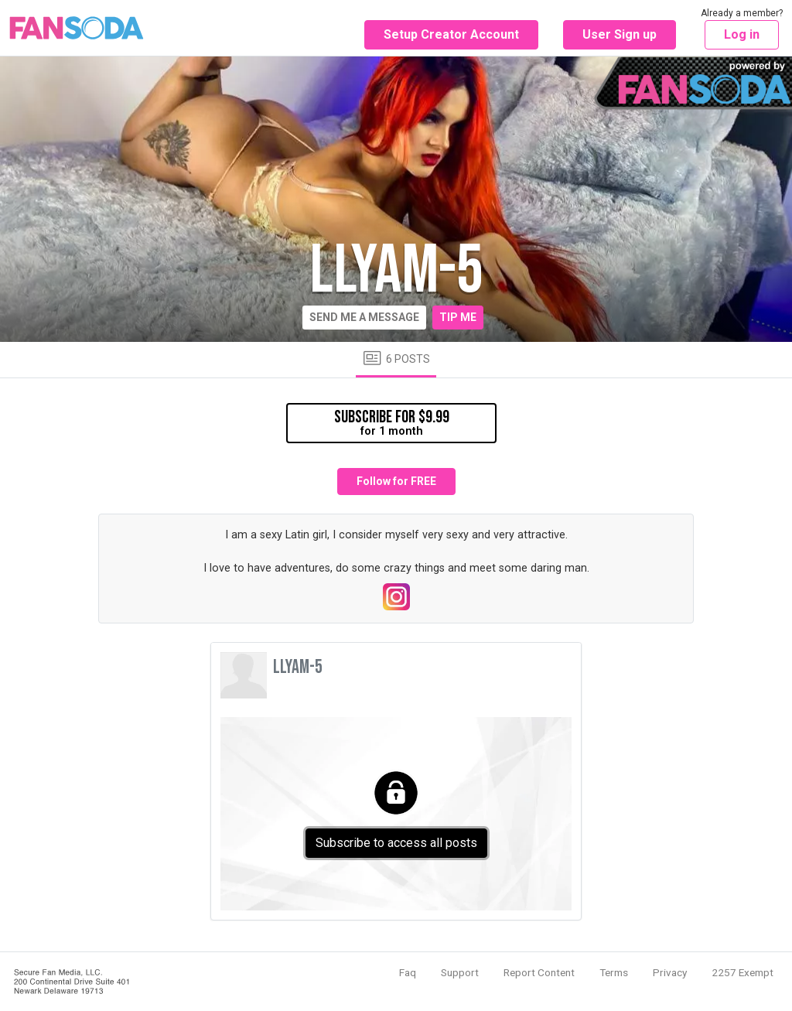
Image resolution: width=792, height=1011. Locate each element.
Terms (613, 972)
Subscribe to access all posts (396, 842)
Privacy (670, 972)
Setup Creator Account (451, 34)
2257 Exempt (742, 972)
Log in (742, 34)
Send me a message (364, 317)
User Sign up (619, 34)
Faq (407, 972)
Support (460, 972)
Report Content (539, 972)
